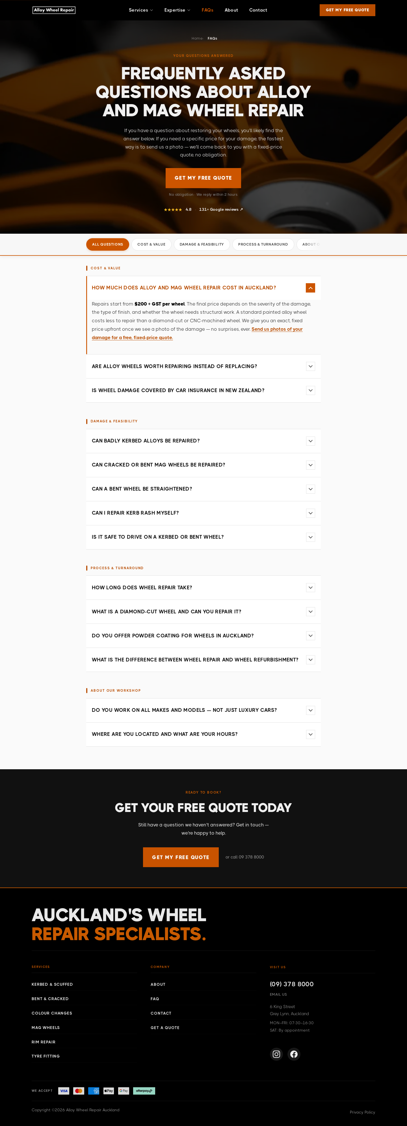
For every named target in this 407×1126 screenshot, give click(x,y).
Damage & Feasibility (202, 244)
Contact (258, 10)
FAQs (207, 10)
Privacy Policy (362, 1112)
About (231, 10)
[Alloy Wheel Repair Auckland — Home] (54, 10)
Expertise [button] (177, 10)
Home (197, 38)
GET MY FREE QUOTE (347, 10)
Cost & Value (151, 244)
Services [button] (141, 10)
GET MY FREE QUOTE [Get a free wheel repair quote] (203, 178)
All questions (107, 244)
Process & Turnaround (263, 244)
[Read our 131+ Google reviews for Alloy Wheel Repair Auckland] (203, 210)
